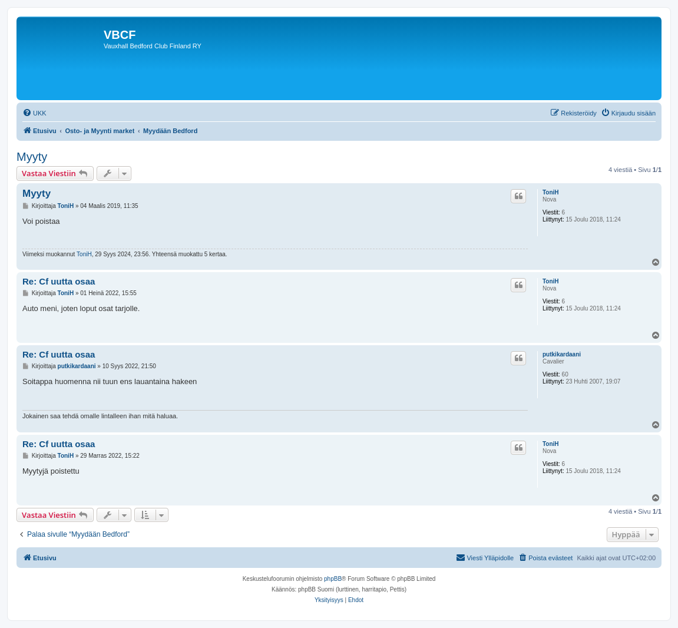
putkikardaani (562, 354)
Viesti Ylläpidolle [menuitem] (485, 557)
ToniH (551, 192)
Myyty (31, 156)
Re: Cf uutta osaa (58, 281)
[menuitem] (34, 113)
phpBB (333, 579)
